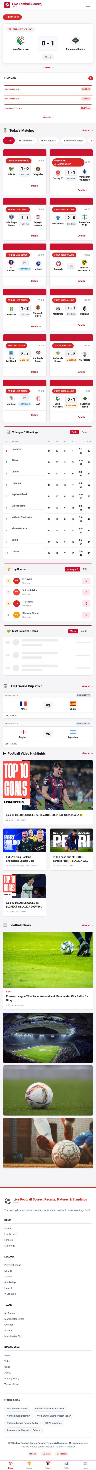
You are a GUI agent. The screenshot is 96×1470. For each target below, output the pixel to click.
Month (84, 631)
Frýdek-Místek (19, 494)
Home (7, 1228)
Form (84, 432)
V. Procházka (29, 590)
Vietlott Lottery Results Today (49, 1408)
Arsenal (8, 1330)
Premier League (12, 1265)
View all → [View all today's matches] (87, 130)
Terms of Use (11, 1384)
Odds (7, 1367)
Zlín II (15, 539)
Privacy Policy (11, 1378)
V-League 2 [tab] (48, 140)
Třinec (15, 460)
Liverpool (9, 1324)
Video (7, 1361)
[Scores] (29, 1465)
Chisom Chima (30, 613)
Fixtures (8, 1240)
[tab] (43, 67)
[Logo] (23, 5)
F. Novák (27, 578)
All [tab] (9, 140)
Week (73, 631)
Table (74, 432)
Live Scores (10, 1234)
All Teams (9, 1313)
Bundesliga (10, 1282)
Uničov (15, 471)
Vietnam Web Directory (18, 1415)
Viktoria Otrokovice (22, 517)
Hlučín (15, 551)
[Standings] (66, 1465)
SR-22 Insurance (53, 1423)
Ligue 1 (8, 1288)
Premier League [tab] (73, 140)
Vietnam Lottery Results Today (22, 1423)
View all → (48, 117)
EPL (85, 569)
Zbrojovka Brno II (21, 528)
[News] (85, 1465)
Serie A (8, 1276)
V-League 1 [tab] (26, 140)
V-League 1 (72, 569)
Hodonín (16, 483)
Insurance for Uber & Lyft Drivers (23, 1430)
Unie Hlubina (18, 505)
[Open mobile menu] (88, 5)
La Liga (8, 1270)
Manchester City (13, 1336)
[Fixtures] (48, 1465)
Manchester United (14, 1319)
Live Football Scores (17, 1408)
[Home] (10, 1465)
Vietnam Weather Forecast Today (54, 1415)
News (7, 1355)
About (7, 1372)
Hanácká (16, 449)
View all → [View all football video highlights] (87, 753)
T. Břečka (27, 601)
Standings (9, 1245)
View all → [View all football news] (87, 925)
